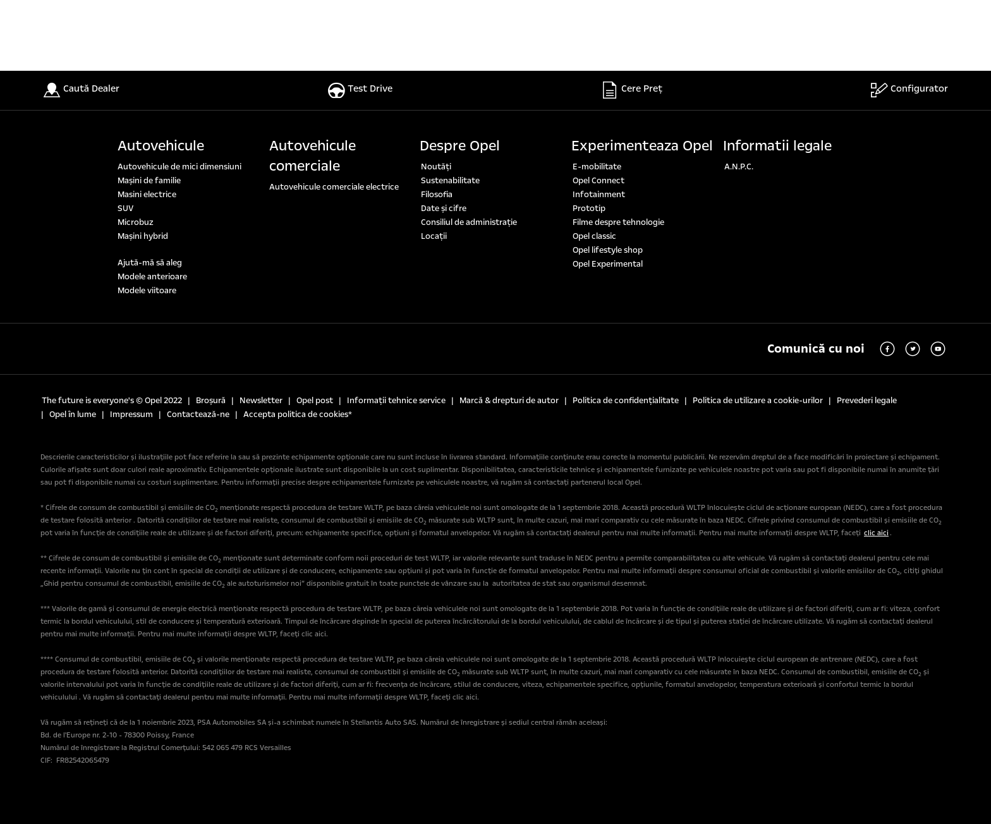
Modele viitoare (147, 290)
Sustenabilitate (450, 180)
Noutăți (436, 167)
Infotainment (599, 194)
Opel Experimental (608, 264)
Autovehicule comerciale (312, 156)
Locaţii (434, 236)
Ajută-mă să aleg (150, 263)
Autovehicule (161, 145)
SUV (125, 208)
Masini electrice (147, 194)
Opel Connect (598, 180)
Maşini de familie (149, 180)
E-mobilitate (597, 167)
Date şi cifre (443, 208)
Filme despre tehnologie (618, 222)
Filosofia (437, 194)
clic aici (876, 533)
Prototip (589, 208)
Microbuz (136, 222)
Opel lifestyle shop (608, 250)
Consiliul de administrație (469, 222)
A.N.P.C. (738, 167)
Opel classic (594, 236)
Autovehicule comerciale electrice (334, 187)
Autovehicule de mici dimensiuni (179, 167)
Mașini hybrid (143, 236)
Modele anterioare (152, 276)
